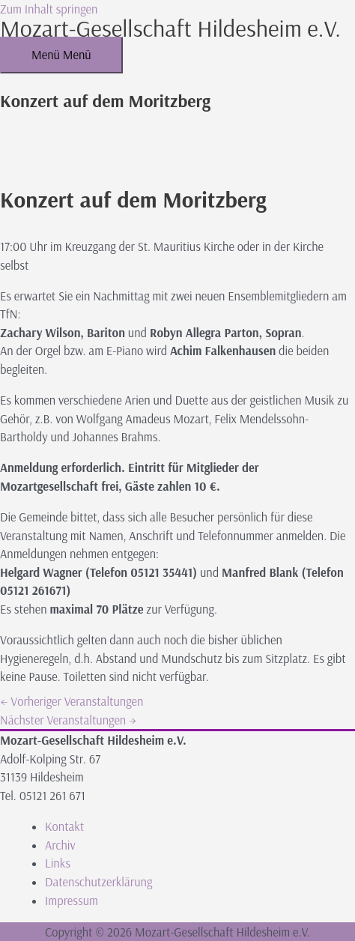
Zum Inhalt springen (48, 8)
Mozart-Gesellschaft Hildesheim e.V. (170, 28)
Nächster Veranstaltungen (68, 719)
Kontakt (64, 826)
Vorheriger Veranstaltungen (71, 701)
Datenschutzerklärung (98, 881)
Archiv (60, 845)
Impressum (71, 900)
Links (57, 863)
